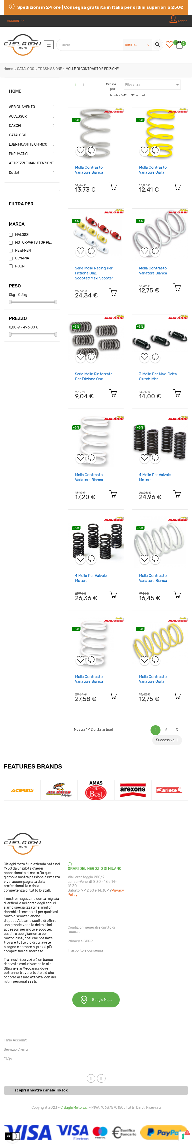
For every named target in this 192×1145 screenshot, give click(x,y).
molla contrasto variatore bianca (89, 170)
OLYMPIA (22, 258)
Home (15, 91)
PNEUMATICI (18, 154)
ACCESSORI (18, 116)
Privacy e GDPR (80, 941)
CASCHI (15, 126)
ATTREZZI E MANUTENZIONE (31, 163)
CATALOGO (17, 135)
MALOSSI (22, 235)
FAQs (8, 1059)
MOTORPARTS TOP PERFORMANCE (34, 242)
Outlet (14, 173)
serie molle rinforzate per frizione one (93, 376)
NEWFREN (23, 250)
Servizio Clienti (16, 1049)
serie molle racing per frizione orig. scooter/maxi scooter (94, 273)
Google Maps (96, 1000)
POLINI (20, 266)
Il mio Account (15, 1040)
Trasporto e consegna (85, 950)
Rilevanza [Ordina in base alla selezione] (152, 85)
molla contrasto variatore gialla (153, 170)
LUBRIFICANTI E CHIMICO (28, 144)
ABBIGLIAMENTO (22, 107)
